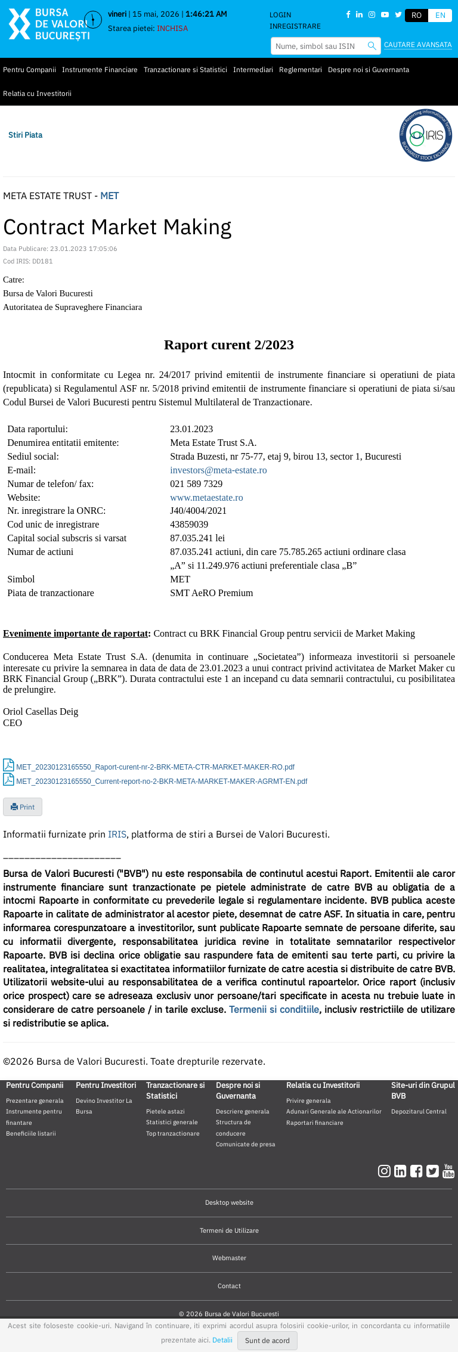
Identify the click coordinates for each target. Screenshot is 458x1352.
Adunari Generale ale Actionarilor (334, 1111)
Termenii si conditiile (274, 1009)
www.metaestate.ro (206, 497)
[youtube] (448, 1170)
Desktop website (229, 1202)
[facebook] (418, 1170)
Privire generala (308, 1100)
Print (23, 806)
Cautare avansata (418, 44)
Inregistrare (295, 25)
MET (109, 195)
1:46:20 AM (206, 14)
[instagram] (386, 1170)
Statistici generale (172, 1122)
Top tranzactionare (173, 1133)
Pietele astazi (165, 1111)
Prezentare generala (35, 1100)
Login (280, 14)
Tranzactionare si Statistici (185, 69)
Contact (229, 1286)
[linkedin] (402, 1170)
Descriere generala (243, 1111)
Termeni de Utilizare (229, 1230)
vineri (117, 14)
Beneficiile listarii (31, 1133)
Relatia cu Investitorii (37, 93)
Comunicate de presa (246, 1144)
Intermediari (253, 69)
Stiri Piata (25, 135)
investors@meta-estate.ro (218, 470)
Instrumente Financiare (100, 69)
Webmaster (229, 1258)
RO (416, 15)
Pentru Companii (29, 69)
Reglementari (300, 69)
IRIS (117, 834)
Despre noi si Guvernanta (368, 69)
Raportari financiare (315, 1122)
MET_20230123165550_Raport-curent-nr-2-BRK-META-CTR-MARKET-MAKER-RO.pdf (155, 767)
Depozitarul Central (419, 1111)
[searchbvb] (372, 46)
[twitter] (434, 1170)
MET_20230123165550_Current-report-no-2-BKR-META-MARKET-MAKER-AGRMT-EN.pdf (161, 781)
